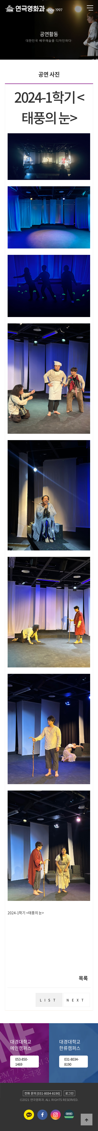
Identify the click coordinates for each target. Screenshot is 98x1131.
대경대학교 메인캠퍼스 (20, 1044)
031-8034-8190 (71, 1062)
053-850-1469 (21, 1062)
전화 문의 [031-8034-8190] (42, 1093)
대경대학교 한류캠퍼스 (69, 1044)
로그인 (69, 1093)
